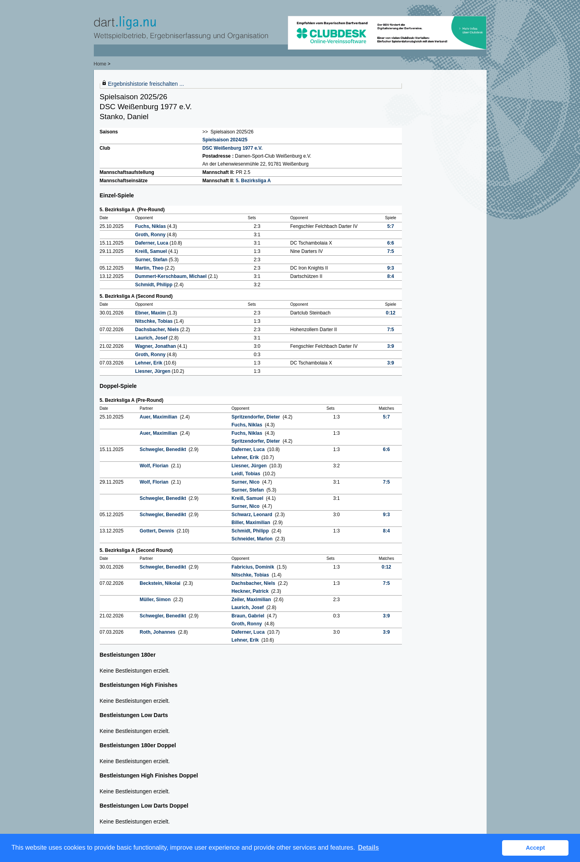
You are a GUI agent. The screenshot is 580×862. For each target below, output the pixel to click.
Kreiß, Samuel (151, 251)
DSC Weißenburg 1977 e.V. (232, 148)
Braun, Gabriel (248, 616)
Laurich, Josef (152, 338)
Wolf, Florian (155, 466)
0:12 (391, 313)
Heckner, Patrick (250, 591)
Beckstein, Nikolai (161, 583)
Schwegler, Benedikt (163, 449)
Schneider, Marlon (252, 539)
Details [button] (368, 847)
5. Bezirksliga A (253, 180)
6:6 (390, 243)
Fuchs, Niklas (151, 226)
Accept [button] (535, 848)
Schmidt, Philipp (154, 284)
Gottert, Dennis (157, 531)
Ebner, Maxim (151, 313)
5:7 (390, 226)
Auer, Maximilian (159, 417)
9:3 (390, 268)
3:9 (390, 346)
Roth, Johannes (158, 632)
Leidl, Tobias (246, 473)
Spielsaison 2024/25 (224, 140)
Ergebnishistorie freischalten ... (146, 84)
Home (100, 64)
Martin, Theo (150, 268)
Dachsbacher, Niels (157, 329)
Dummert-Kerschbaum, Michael (171, 276)
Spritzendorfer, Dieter (256, 417)
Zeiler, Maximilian (251, 599)
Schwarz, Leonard (252, 514)
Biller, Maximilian (251, 522)
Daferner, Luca (152, 243)
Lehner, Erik (149, 363)
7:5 (390, 251)
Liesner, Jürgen (153, 371)
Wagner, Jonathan (156, 346)
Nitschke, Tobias (154, 321)
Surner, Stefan (152, 259)
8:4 (390, 276)
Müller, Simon (156, 599)
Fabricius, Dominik (253, 567)
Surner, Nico (246, 482)
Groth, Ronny (151, 234)
